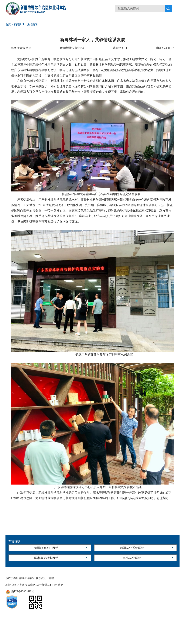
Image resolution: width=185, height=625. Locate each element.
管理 (51, 578)
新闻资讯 (19, 24)
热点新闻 (32, 24)
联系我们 (41, 578)
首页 (8, 24)
